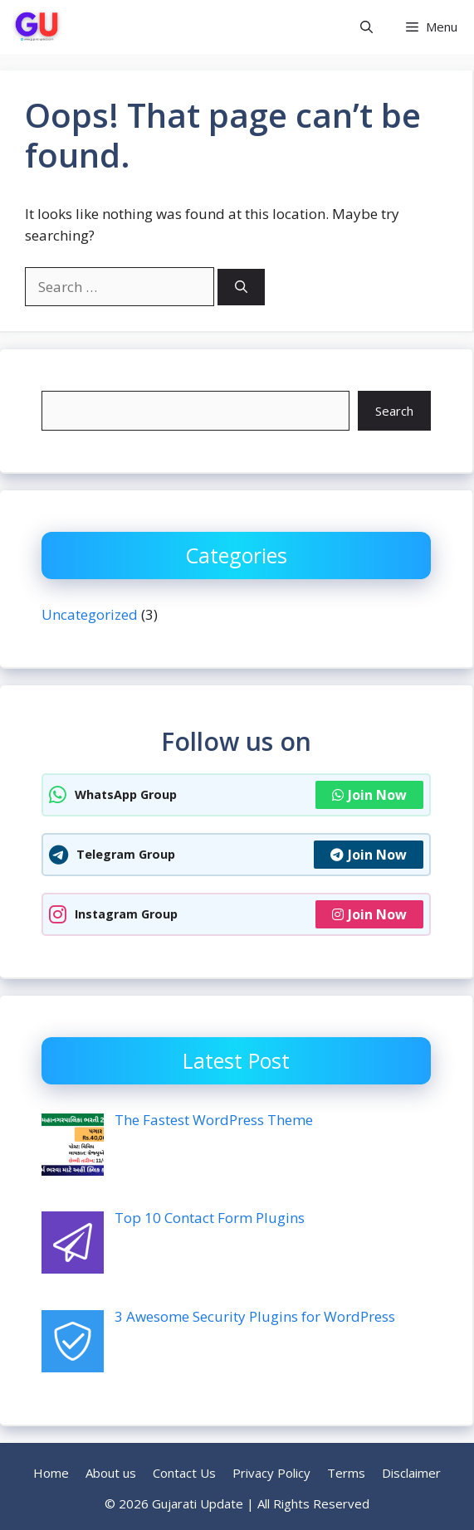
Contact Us (184, 1472)
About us (111, 1472)
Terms (346, 1472)
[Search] (241, 287)
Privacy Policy (271, 1472)
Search (394, 410)
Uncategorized (90, 614)
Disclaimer (411, 1472)
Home (51, 1472)
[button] (366, 27)
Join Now (369, 795)
